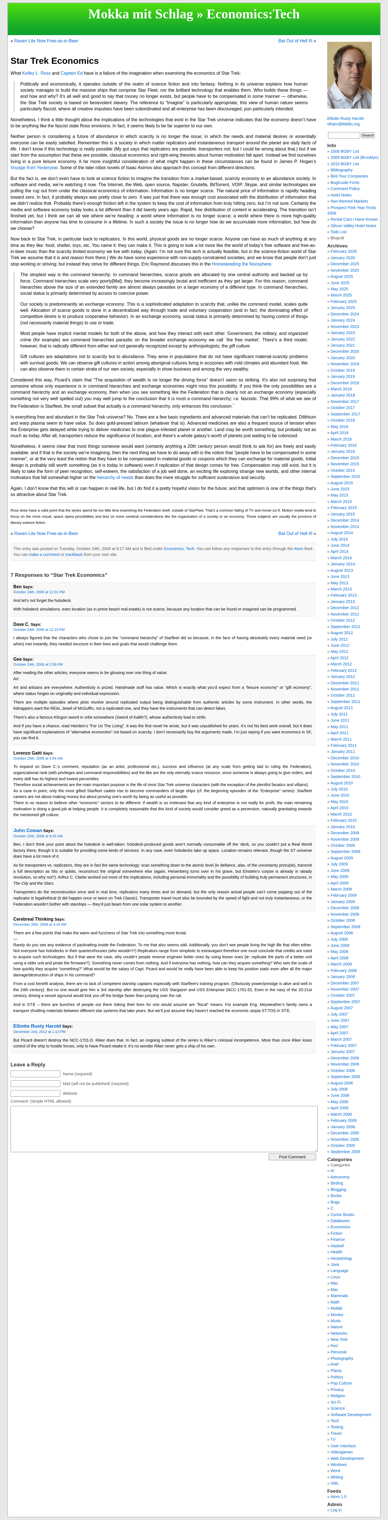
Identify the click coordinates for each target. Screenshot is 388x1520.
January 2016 (343, 451)
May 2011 (339, 726)
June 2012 (340, 645)
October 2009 (343, 845)
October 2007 (343, 995)
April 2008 (339, 958)
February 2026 (344, 251)
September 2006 (345, 1076)
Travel (336, 1433)
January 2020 (343, 358)
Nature (337, 1327)
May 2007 (339, 1027)
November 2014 (345, 526)
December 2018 (345, 383)
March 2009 (341, 889)
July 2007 (339, 1014)
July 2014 (339, 539)
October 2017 (343, 407)
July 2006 (339, 1089)
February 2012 (344, 670)
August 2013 (341, 570)
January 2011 (343, 751)
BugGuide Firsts (345, 182)
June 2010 (340, 795)
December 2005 (345, 1133)
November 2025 (345, 270)
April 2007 (339, 1033)
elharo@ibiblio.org (343, 124)
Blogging (338, 1189)
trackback (74, 554)
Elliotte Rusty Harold (37, 1026)
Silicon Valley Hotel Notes (353, 225)
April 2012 (339, 658)
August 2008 (341, 933)
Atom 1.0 (338, 1496)
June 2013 (340, 576)
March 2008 (341, 964)
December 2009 (345, 833)
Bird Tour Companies (349, 176)
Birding (337, 1183)
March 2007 (341, 1039)
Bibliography (342, 170)
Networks (339, 1333)
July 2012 (339, 639)
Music (336, 1321)
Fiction (336, 1233)
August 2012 (341, 633)
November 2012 (345, 614)
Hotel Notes (341, 195)
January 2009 (343, 901)
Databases (340, 1221)
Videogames (342, 1452)
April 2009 (339, 883)
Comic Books (342, 1214)
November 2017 (345, 401)
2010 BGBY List (345, 164)
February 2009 (344, 895)
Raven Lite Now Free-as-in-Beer (46, 40)
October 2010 (343, 770)
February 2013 (344, 595)
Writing (337, 1477)
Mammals (339, 1295)
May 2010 (339, 801)
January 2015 (343, 514)
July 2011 (339, 714)
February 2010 (344, 820)
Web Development (347, 1458)
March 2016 (341, 439)
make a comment (44, 554)
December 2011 (345, 683)
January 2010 (343, 827)
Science (338, 1408)
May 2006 (339, 1102)
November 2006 (345, 1064)
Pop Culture (341, 1383)
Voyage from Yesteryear (34, 167)
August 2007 (341, 1008)
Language (339, 1270)
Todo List (339, 232)
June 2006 (340, 1095)
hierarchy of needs (115, 477)
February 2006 (344, 1120)
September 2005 (345, 1151)
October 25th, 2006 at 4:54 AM (37, 758)
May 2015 (339, 495)
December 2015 (345, 458)
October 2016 (343, 420)
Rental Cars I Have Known (354, 219)
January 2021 (343, 345)
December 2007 (345, 983)
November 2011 (345, 689)
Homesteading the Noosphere (241, 264)
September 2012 (345, 626)
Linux (335, 1277)
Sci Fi (336, 1402)
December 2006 (345, 1058)
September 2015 (345, 476)
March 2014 (341, 558)
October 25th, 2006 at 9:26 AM (37, 836)
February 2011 (344, 745)
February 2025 (344, 301)
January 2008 (343, 976)
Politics (337, 1377)
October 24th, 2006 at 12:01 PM (39, 592)
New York (339, 1339)
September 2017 (345, 414)
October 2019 (343, 370)
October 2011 (343, 695)
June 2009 (340, 870)
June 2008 (340, 945)
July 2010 (339, 789)
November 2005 (345, 1139)
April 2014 (339, 551)
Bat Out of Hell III (295, 40)
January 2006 (343, 1127)
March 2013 (341, 589)
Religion (338, 1395)
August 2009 (341, 858)
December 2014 (345, 520)
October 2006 (343, 1070)
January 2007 (343, 1051)
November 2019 (345, 364)
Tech (286, 13)
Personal (338, 1352)
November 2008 (345, 914)
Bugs (335, 1202)
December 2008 (345, 908)
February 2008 (344, 970)
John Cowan (27, 830)
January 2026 (343, 258)
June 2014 (340, 545)
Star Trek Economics (55, 61)
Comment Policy (345, 188)
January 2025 (343, 307)
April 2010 (339, 808)
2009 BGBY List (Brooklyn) (355, 157)
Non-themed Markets (349, 201)
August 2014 (341, 533)
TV (333, 1439)
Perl (334, 1346)
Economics (237, 13)
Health (336, 1252)
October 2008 (343, 920)
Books (336, 1195)
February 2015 (344, 507)
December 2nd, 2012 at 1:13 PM (39, 1032)
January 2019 (343, 376)
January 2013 (343, 601)
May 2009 (339, 876)
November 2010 (345, 764)
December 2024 (345, 314)
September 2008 (345, 927)
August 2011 (341, 708)
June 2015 (340, 489)
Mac (334, 1283)
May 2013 (339, 583)
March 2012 (341, 664)
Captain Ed (72, 73)
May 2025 (339, 289)
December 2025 (345, 264)
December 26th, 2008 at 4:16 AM (39, 924)
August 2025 (341, 276)
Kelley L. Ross (36, 73)
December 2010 (345, 758)
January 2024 (343, 320)
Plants (336, 1370)
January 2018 (343, 395)
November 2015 (345, 464)
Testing (337, 1427)
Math (335, 1302)
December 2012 (345, 607)
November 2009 (345, 839)
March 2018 (341, 389)
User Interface (343, 1446)
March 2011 (341, 739)
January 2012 (343, 676)
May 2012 (339, 651)
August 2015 (341, 483)
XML (335, 1483)
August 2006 (341, 1083)
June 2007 (340, 1020)
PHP (335, 1364)
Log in (336, 1510)
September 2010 (345, 776)
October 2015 (343, 470)
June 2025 (340, 283)
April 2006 (339, 1108)
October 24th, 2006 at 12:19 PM (39, 630)
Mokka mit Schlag (140, 13)
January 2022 (343, 339)
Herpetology (341, 1258)
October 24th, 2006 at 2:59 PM (38, 664)
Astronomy (340, 1177)
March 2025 (341, 295)
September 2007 (345, 1001)
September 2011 (345, 701)
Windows (339, 1464)
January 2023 (343, 332)
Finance (338, 1239)
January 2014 (343, 564)
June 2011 (340, 720)
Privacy (337, 1389)
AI (332, 1170)
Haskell (337, 1246)
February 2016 (344, 445)
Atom (298, 548)
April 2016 (339, 433)
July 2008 (339, 939)
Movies (337, 1314)
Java (335, 1264)
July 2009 (339, 864)
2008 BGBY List (345, 151)
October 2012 (343, 620)
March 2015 (341, 501)
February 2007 (344, 1045)
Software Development (351, 1414)
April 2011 (339, 733)
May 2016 (339, 426)
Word (335, 1470)
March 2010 (341, 814)
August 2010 (341, 783)
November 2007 (345, 989)
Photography (342, 1358)
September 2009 (345, 851)
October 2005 (343, 1145)
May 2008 (339, 951)
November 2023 (345, 326)
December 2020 (345, 351)
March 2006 (341, 1114)
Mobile (336, 1308)
